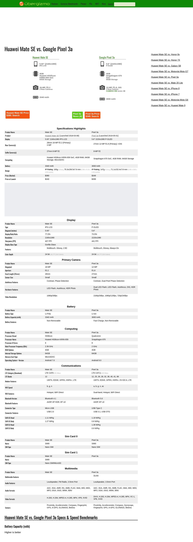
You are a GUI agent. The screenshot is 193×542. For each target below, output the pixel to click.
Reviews (54, 3)
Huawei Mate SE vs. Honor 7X (165, 60)
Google (102, 57)
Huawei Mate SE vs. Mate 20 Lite (167, 83)
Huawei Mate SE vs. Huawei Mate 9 (168, 105)
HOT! (97, 3)
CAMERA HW (111, 91)
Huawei (36, 57)
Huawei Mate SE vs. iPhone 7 (165, 94)
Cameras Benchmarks (69, 3)
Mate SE (44, 57)
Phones (83, 3)
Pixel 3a (111, 57)
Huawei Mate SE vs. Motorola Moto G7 (169, 71)
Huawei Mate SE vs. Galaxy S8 (166, 66)
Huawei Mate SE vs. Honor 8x (165, 54)
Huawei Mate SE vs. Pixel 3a (165, 77)
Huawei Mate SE (52, 136)
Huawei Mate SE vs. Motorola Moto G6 (169, 100)
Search (111, 4)
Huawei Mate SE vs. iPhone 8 (165, 88)
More (104, 3)
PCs (90, 3)
